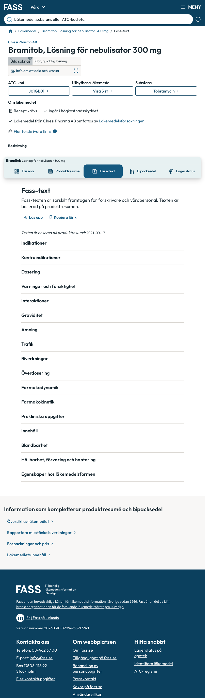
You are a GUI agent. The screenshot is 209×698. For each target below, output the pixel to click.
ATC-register (146, 664)
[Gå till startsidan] (13, 7)
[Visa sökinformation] (198, 19)
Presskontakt (84, 671)
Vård (38, 7)
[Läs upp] (33, 210)
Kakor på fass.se (87, 679)
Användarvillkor (87, 687)
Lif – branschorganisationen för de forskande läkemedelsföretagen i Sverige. (93, 597)
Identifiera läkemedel (153, 656)
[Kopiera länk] (62, 210)
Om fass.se (83, 643)
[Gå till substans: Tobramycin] (166, 91)
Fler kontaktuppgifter (35, 671)
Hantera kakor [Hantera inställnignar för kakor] (86, 694)
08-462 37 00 (44, 643)
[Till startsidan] (10, 31)
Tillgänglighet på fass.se (95, 650)
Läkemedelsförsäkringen (121, 120)
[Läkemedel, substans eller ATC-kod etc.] (102, 19)
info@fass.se (41, 650)
